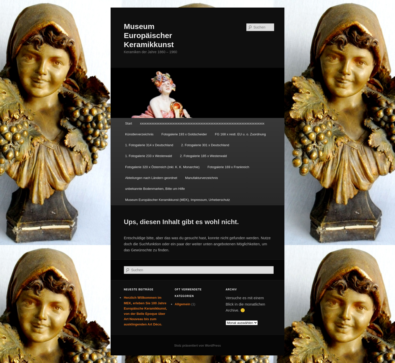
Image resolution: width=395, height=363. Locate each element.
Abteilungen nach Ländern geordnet (151, 178)
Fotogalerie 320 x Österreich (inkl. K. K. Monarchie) (162, 167)
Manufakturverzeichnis (201, 178)
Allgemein (182, 304)
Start (128, 123)
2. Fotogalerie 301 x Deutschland (205, 145)
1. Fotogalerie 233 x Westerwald (148, 156)
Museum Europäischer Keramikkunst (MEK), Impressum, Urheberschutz (177, 200)
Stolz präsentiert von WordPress (197, 345)
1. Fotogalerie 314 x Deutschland (149, 145)
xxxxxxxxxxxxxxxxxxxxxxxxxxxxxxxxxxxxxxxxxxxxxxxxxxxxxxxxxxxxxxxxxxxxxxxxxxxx (202, 123)
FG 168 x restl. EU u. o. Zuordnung (240, 134)
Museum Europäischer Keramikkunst (149, 35)
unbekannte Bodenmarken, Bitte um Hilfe (155, 189)
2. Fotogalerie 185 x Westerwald (203, 156)
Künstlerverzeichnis (139, 134)
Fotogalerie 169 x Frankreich (228, 167)
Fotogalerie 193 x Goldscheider (184, 134)
